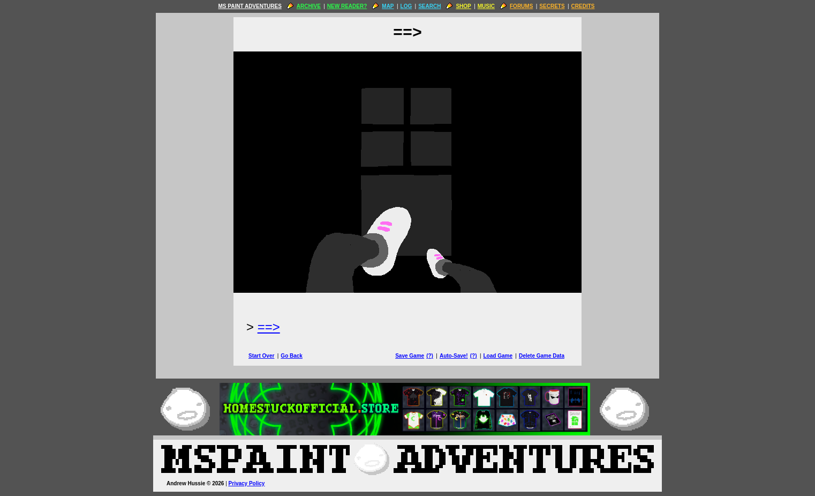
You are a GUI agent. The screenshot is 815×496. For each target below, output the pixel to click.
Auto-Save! (454, 356)
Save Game (409, 356)
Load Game (497, 356)
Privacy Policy (247, 483)
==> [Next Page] (269, 327)
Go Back (292, 356)
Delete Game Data (541, 356)
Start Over (261, 356)
